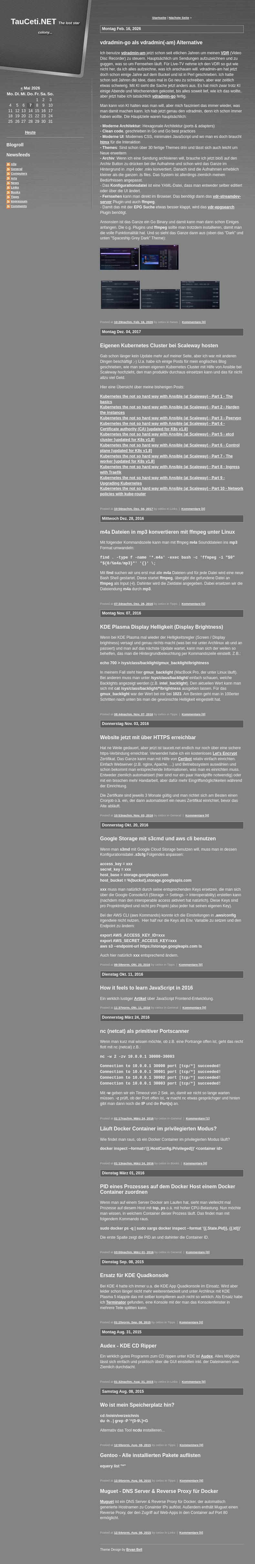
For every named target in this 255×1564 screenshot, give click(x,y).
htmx (104, 142)
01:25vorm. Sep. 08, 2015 (132, 1320)
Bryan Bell (134, 1547)
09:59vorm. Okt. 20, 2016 (132, 964)
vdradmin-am (133, 53)
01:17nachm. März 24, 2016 (134, 1116)
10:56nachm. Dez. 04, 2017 (133, 508)
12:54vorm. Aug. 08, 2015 (132, 1530)
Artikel (140, 998)
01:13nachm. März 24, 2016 (134, 1161)
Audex (207, 1354)
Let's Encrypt (225, 753)
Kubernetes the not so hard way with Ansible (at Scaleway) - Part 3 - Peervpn (170, 418)
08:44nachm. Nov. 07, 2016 (133, 713)
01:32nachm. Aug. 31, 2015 (133, 1379)
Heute (30, 132)
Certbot (185, 758)
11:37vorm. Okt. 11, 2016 (132, 1007)
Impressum (19, 201)
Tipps (15, 196)
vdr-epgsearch (221, 207)
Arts (14, 178)
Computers (19, 173)
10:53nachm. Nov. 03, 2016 (133, 814)
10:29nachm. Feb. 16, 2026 (133, 322)
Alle (13, 164)
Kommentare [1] (197, 1116)
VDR (225, 53)
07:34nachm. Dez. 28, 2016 (133, 603)
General (16, 169)
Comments (19, 206)
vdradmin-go (164, 96)
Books (15, 192)
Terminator (116, 1300)
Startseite (159, 17)
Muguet (107, 1499)
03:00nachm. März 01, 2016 (134, 1250)
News (15, 182)
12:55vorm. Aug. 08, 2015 (132, 1442)
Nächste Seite (179, 17)
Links (15, 187)
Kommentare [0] (194, 322)
